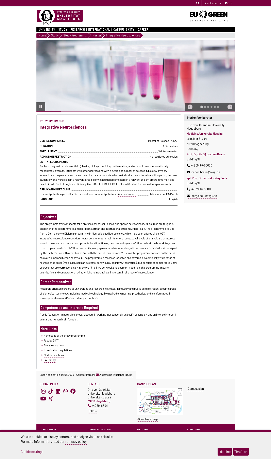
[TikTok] (50, 391)
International (99, 29)
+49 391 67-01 (98, 405)
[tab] (201, 107)
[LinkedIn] (58, 391)
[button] (190, 107)
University (47, 29)
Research (77, 29)
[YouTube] (43, 398)
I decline (225, 452)
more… (93, 410)
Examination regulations (58, 350)
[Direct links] (212, 3)
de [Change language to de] (229, 3)
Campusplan (196, 388)
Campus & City (123, 29)
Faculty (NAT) (52, 340)
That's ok (241, 452)
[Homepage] (59, 18)
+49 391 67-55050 (199, 165)
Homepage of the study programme (64, 335)
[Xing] (50, 398)
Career (143, 29)
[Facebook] (73, 391)
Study (62, 29)
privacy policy (77, 441)
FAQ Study (50, 360)
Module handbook (54, 355)
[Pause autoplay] (40, 106)
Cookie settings (32, 452)
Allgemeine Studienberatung (114, 374)
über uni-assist (127, 194)
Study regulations (54, 345)
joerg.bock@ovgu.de (202, 195)
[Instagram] (43, 391)
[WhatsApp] (65, 391)
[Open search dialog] (198, 3)
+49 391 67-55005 (199, 189)
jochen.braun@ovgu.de (203, 172)
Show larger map (148, 419)
